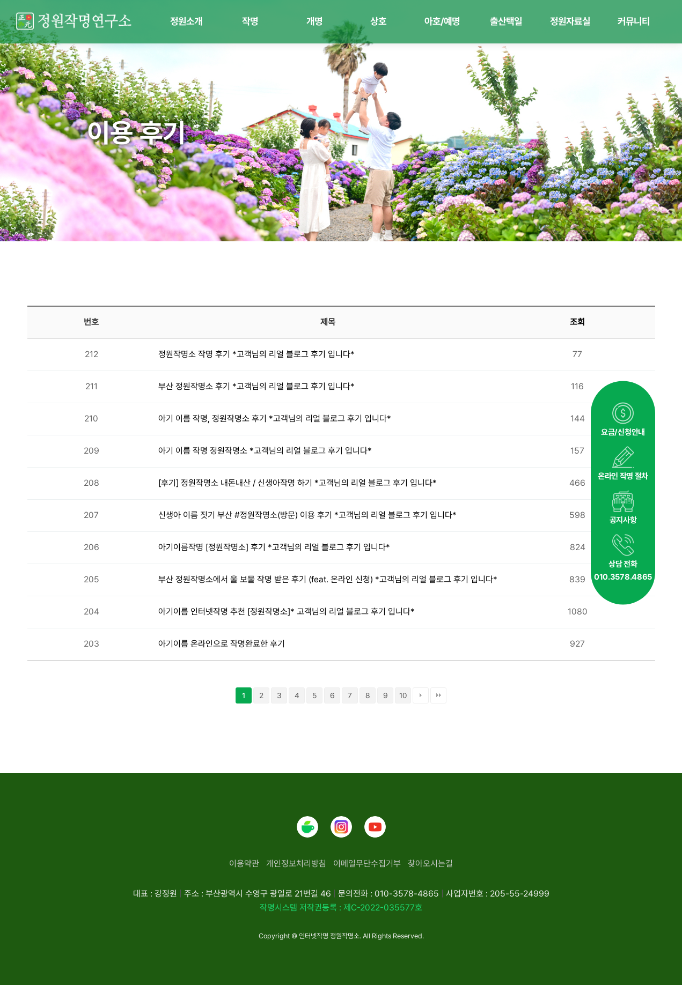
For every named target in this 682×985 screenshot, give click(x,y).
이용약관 (244, 863)
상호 (378, 21)
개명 (314, 21)
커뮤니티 (634, 21)
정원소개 (186, 21)
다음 (421, 695)
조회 (577, 322)
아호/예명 (442, 21)
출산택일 (506, 21)
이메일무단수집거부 (367, 863)
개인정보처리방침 (296, 863)
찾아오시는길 (430, 863)
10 (403, 695)
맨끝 (438, 695)
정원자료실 (570, 21)
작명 (250, 21)
